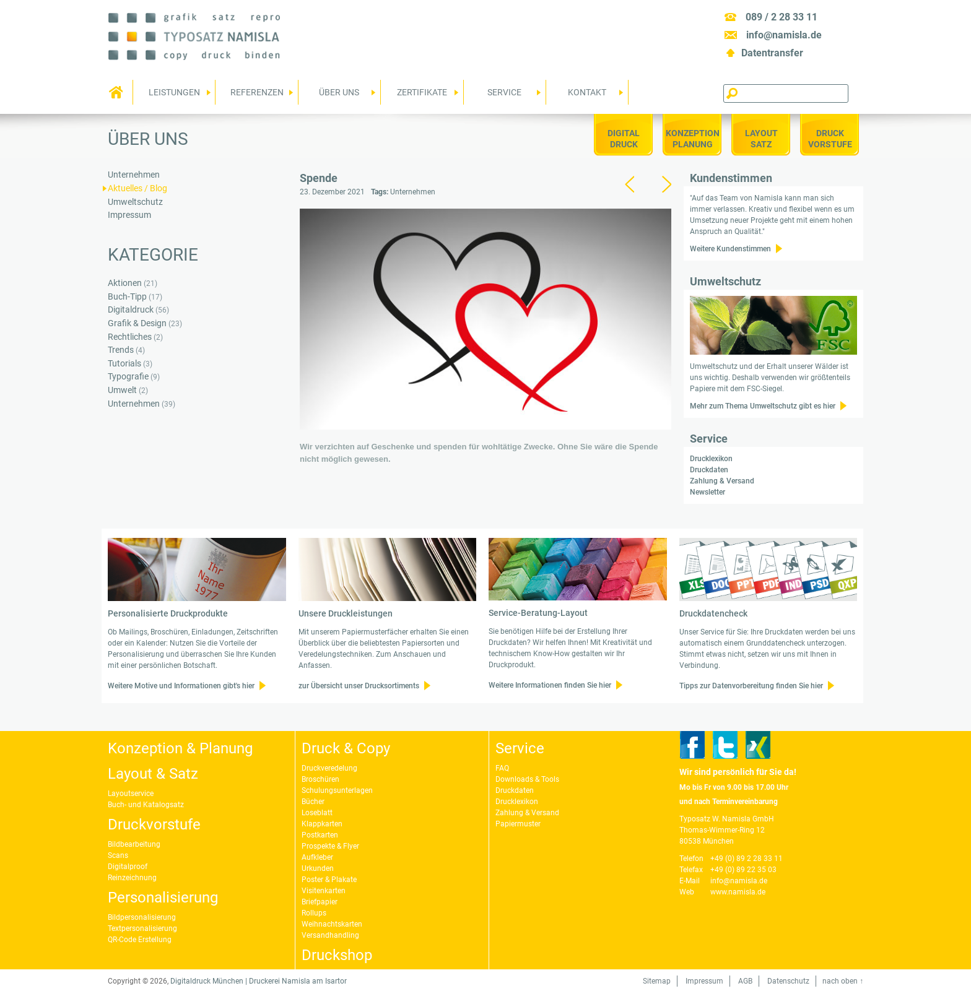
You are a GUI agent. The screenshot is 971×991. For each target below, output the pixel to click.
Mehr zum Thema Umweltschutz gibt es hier (762, 406)
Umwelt (122, 390)
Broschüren (320, 779)
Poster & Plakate (329, 879)
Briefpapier (319, 902)
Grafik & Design (137, 323)
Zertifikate (419, 96)
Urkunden (318, 868)
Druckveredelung (329, 768)
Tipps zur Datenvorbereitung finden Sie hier (751, 686)
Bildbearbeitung (134, 844)
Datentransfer (772, 53)
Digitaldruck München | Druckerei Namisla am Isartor (258, 981)
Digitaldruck (623, 138)
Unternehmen (412, 192)
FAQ (502, 768)
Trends (121, 350)
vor (666, 184)
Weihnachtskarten (332, 924)
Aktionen (125, 283)
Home (117, 92)
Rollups (314, 913)
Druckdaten (709, 469)
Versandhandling (330, 935)
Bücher (313, 801)
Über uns (337, 96)
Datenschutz (788, 981)
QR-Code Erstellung (140, 939)
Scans (118, 855)
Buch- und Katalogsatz (146, 804)
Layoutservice (131, 793)
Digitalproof (127, 866)
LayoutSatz (761, 138)
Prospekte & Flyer (330, 846)
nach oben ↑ (842, 981)
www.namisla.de (737, 892)
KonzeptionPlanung (693, 138)
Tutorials (124, 363)
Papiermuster (518, 824)
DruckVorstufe (830, 138)
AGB (745, 981)
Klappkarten (322, 824)
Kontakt (585, 96)
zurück (629, 184)
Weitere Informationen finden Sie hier (550, 685)
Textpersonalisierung (142, 928)
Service (502, 96)
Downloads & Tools (527, 779)
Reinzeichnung (132, 877)
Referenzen (254, 96)
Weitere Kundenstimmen (730, 249)
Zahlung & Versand (722, 481)
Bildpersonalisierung (142, 917)
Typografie (128, 376)
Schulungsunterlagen (337, 790)
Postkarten (320, 835)
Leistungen (172, 96)
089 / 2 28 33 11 (781, 17)
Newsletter (707, 492)
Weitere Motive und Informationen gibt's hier (181, 686)
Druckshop (337, 955)
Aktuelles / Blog (137, 188)
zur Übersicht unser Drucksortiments (358, 686)
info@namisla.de (784, 35)
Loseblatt (317, 812)
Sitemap (657, 981)
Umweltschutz (135, 202)
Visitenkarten (324, 890)
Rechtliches (130, 337)
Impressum (129, 215)
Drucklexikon (711, 458)
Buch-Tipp (127, 297)
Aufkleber (317, 857)
